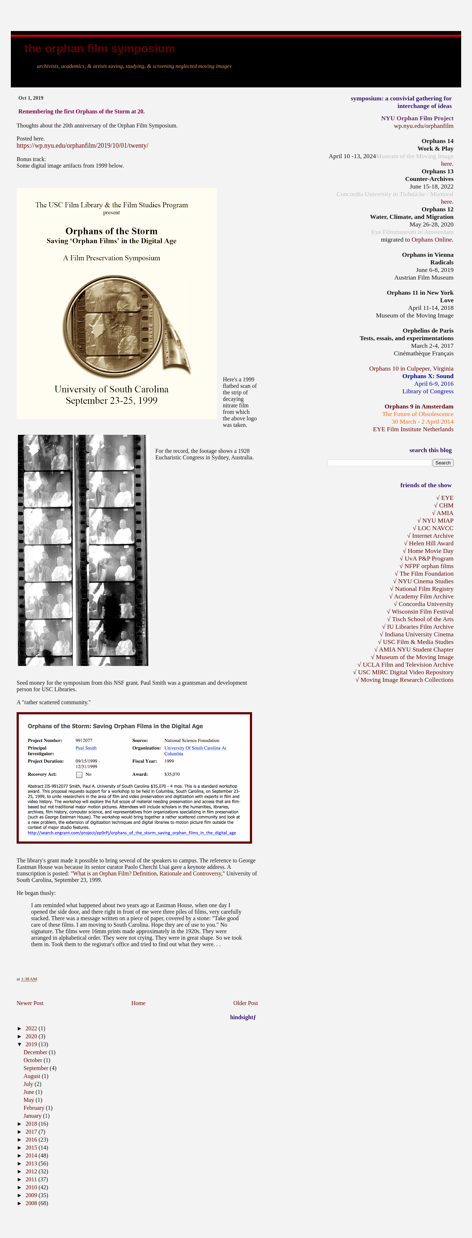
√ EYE (445, 497)
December (36, 1052)
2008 (32, 1203)
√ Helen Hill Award (429, 543)
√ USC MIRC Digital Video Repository (403, 672)
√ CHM (444, 505)
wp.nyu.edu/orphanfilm (424, 125)
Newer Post (30, 1003)
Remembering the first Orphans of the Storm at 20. (81, 111)
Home (138, 1003)
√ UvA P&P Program (427, 558)
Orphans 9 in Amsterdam (419, 406)
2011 (32, 1179)
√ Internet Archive (430, 535)
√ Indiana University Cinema (417, 634)
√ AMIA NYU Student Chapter (414, 649)
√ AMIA (443, 512)
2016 (32, 1140)
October (33, 1060)
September (36, 1068)
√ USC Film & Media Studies (416, 641)
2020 (32, 1036)
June (29, 1092)
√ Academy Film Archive (421, 596)
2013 (32, 1163)
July (29, 1084)
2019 (32, 1044)
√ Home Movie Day (428, 550)
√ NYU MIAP (435, 520)
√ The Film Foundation (424, 573)
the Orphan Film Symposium (99, 48)
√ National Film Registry (422, 588)
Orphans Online (432, 239)
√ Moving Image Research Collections (404, 679)
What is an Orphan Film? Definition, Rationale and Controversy (147, 873)
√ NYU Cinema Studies (423, 581)
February (34, 1108)
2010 (32, 1187)
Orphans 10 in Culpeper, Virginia (411, 368)
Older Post (245, 1003)
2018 (32, 1124)
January (33, 1116)
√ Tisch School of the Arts (420, 619)
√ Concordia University (424, 603)
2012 (32, 1171)
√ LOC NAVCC (433, 528)
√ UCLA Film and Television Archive (406, 664)
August (32, 1076)
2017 (32, 1132)
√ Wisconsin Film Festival (420, 611)
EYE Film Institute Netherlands (413, 429)
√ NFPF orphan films (426, 566)
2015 (32, 1147)
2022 (32, 1028)
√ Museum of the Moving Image (412, 657)
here (446, 163)
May (29, 1100)
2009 (32, 1195)
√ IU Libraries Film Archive (418, 626)
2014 (32, 1155)
